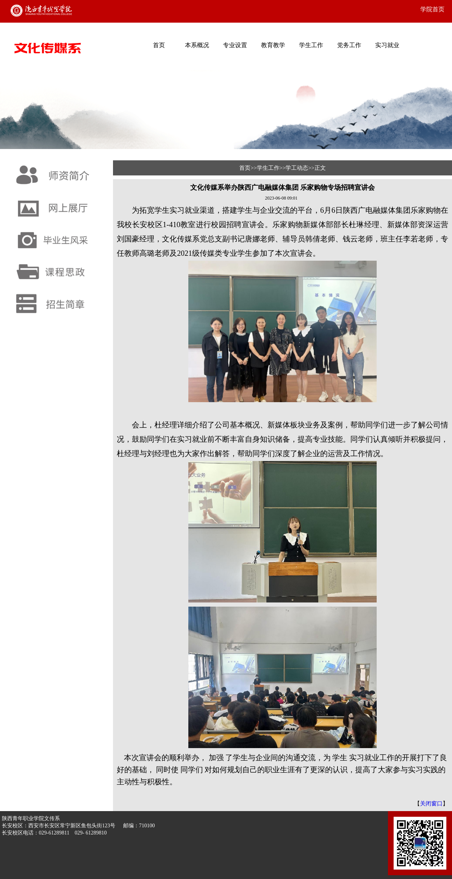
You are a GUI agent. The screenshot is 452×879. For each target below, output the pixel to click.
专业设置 (235, 45)
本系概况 (197, 45)
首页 (159, 45)
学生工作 (311, 45)
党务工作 (349, 45)
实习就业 (387, 45)
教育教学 (273, 45)
